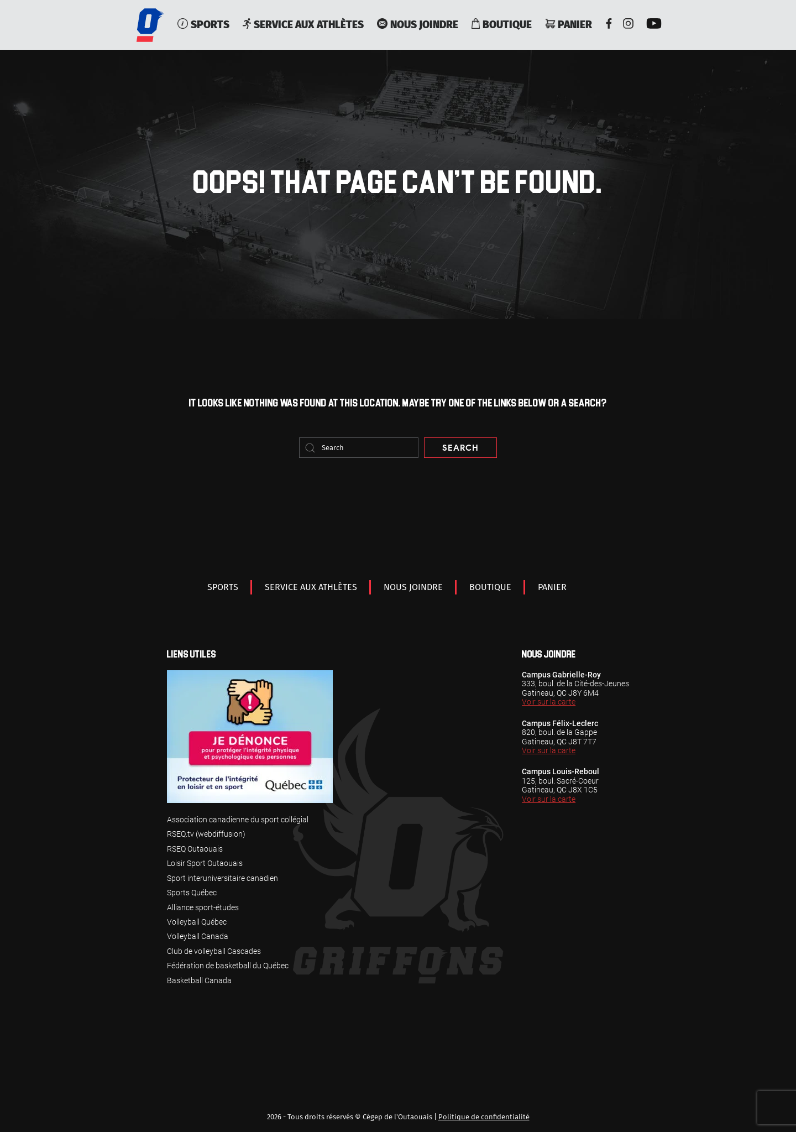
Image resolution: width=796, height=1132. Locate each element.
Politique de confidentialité (484, 1117)
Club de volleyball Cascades (214, 951)
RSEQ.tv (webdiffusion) (206, 834)
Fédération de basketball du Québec (228, 965)
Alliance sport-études (203, 907)
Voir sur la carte (548, 701)
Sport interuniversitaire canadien (222, 878)
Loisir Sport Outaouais (205, 863)
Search (460, 448)
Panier (568, 24)
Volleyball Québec (197, 921)
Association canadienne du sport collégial (237, 819)
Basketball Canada (199, 980)
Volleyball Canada (197, 936)
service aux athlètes (303, 24)
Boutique (502, 24)
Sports (203, 24)
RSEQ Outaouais (195, 848)
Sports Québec (192, 892)
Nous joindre (417, 24)
